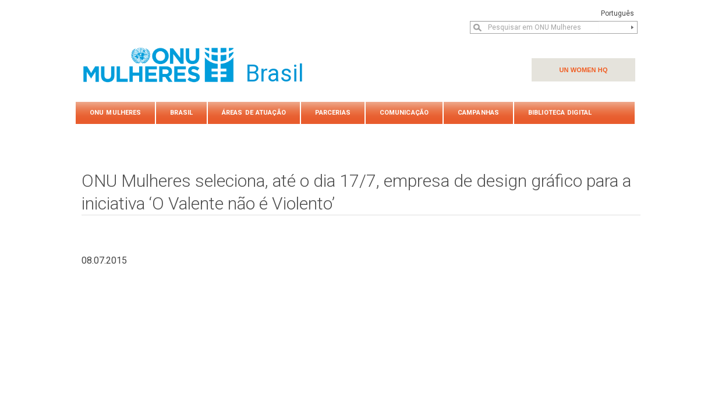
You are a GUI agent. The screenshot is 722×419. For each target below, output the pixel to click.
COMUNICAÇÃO (404, 112)
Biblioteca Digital (560, 112)
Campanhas (478, 112)
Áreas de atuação (254, 112)
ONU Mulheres (115, 112)
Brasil (181, 112)
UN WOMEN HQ (583, 69)
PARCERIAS (333, 112)
